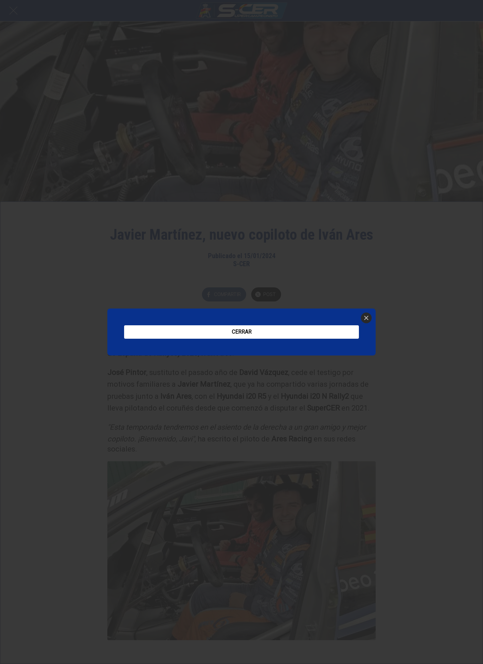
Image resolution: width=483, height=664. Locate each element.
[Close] (366, 318)
